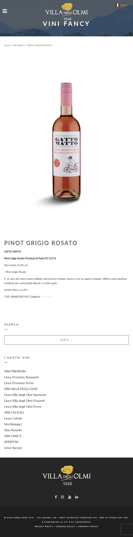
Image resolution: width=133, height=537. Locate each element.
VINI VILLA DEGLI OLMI (20, 389)
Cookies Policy (65, 526)
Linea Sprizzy (13, 448)
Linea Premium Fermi (18, 383)
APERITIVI (11, 442)
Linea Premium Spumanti (21, 377)
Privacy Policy (44, 526)
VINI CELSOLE (14, 412)
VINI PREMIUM (15, 371)
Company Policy (88, 526)
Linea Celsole (13, 418)
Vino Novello (13, 430)
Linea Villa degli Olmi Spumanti (25, 395)
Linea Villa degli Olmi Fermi (22, 406)
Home (7, 45)
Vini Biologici (13, 424)
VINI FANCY (18, 45)
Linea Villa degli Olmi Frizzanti (24, 400)
